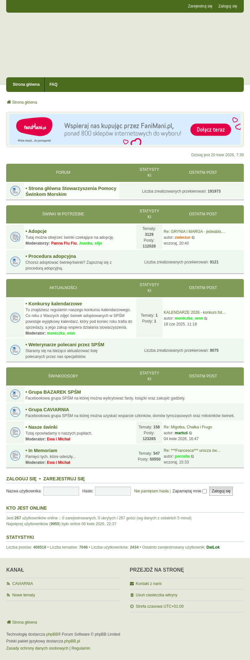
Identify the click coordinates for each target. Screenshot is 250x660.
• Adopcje (36, 231)
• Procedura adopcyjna (50, 256)
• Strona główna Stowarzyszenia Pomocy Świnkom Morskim (70, 191)
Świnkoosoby (63, 376)
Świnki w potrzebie (63, 214)
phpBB (52, 634)
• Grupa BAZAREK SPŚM (53, 392)
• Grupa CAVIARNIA (47, 409)
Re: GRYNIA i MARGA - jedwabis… (194, 231)
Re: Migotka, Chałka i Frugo (188, 427)
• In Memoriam (41, 450)
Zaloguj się (21, 478)
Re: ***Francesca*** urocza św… (192, 450)
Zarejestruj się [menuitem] (200, 6)
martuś (181, 433)
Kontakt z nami (148, 583)
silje (98, 243)
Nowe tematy (23, 595)
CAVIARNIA (22, 583)
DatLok (213, 547)
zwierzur (182, 237)
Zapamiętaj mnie (190, 491)
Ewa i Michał (58, 439)
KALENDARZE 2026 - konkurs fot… (195, 312)
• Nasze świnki (41, 427)
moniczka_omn (61, 333)
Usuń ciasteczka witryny (156, 595)
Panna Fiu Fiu (64, 243)
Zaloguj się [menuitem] (227, 6)
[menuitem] (37, 648)
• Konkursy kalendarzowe (53, 303)
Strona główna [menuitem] (26, 84)
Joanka (85, 243)
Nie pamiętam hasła (151, 491)
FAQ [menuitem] (53, 84)
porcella (182, 456)
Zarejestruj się (64, 478)
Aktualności (63, 288)
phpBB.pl (72, 641)
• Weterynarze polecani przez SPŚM (64, 344)
